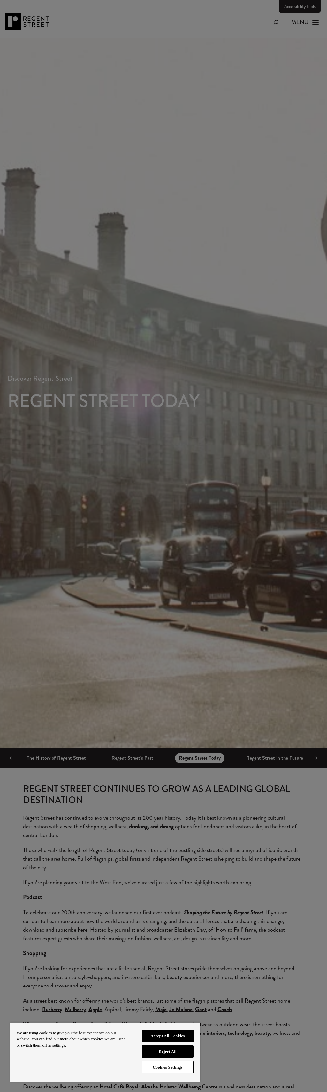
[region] (105, 1052)
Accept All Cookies (167, 1036)
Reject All (168, 1051)
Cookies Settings (167, 1067)
